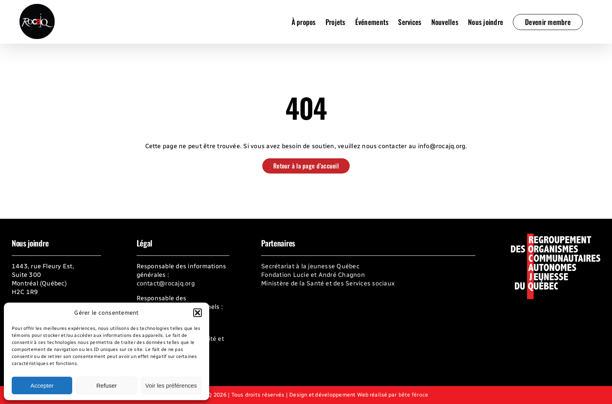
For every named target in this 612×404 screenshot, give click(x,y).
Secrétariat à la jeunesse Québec (310, 266)
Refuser (106, 385)
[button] (197, 313)
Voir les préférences (171, 385)
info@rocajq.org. (442, 146)
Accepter (41, 385)
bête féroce (414, 395)
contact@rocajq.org (166, 283)
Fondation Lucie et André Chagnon (313, 274)
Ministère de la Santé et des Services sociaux (328, 283)
